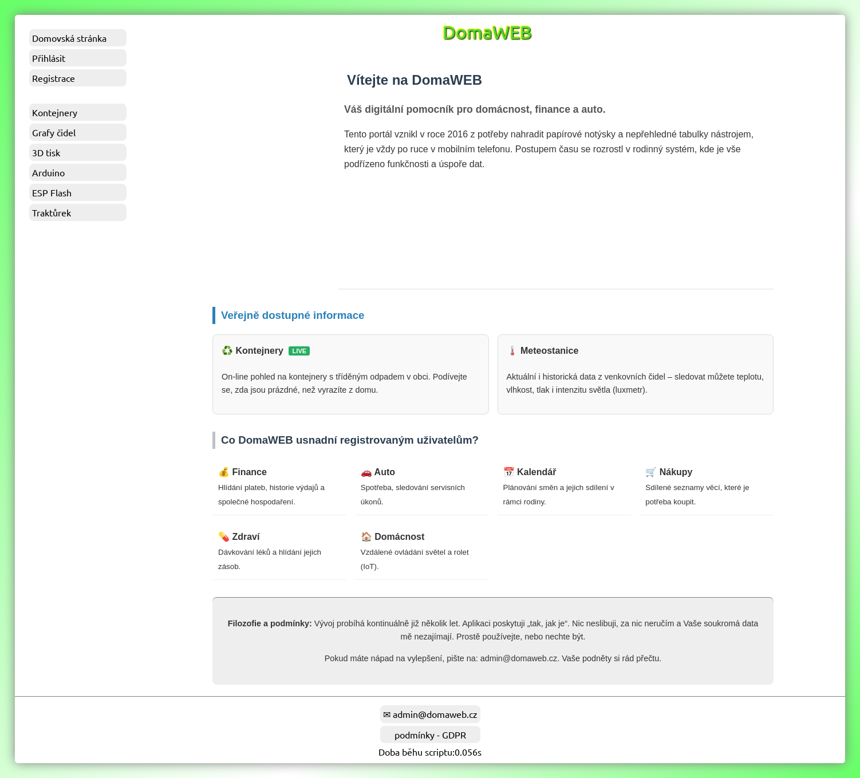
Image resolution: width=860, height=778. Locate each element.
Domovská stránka (69, 38)
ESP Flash (52, 192)
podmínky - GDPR (430, 734)
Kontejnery (54, 112)
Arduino (48, 172)
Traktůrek (51, 212)
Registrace (53, 78)
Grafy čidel (54, 132)
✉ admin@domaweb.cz (430, 714)
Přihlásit (48, 58)
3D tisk (46, 152)
